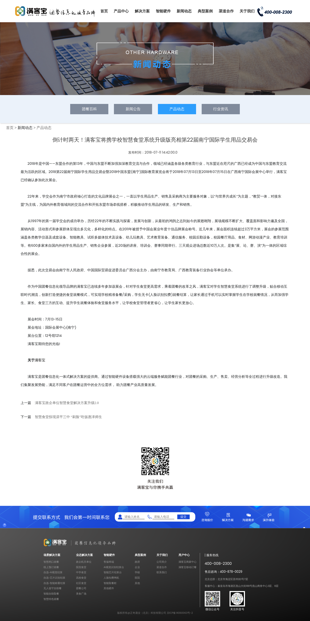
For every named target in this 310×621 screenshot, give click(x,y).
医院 (137, 578)
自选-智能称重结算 (55, 583)
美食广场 (81, 593)
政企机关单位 (83, 562)
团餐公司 (81, 588)
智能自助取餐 (51, 593)
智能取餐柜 (110, 583)
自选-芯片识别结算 (55, 578)
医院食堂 (81, 567)
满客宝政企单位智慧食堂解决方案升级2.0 (67, 403)
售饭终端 (109, 562)
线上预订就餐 (51, 567)
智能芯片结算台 (113, 572)
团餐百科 (89, 109)
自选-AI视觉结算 (53, 572)
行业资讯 (220, 109)
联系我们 (162, 572)
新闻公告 (133, 109)
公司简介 (162, 562)
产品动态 (176, 109)
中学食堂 (81, 572)
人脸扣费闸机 (111, 578)
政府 (137, 562)
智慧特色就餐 (51, 599)
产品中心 (121, 11)
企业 (137, 567)
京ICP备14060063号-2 (180, 613)
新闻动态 (184, 11)
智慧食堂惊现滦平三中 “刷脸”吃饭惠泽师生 (68, 417)
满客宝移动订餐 (188, 567)
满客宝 (40, 360)
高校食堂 (81, 578)
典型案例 (205, 11)
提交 (183, 516)
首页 (104, 11)
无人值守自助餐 (53, 588)
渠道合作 (226, 11)
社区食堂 (81, 583)
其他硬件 (109, 588)
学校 (137, 572)
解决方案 (142, 11)
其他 (137, 583)
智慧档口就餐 (51, 562)
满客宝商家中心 (188, 562)
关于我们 (247, 11)
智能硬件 (163, 11)
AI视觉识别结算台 (114, 567)
